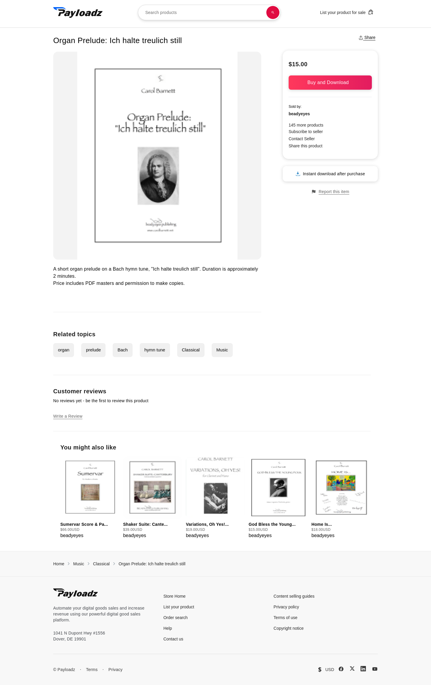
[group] (89, 497)
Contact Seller (302, 138)
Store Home (174, 596)
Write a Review (67, 416)
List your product (178, 606)
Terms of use (285, 617)
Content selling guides (293, 596)
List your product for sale (347, 12)
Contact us (173, 639)
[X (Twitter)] (352, 668)
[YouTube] (375, 669)
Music (222, 349)
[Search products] (272, 12)
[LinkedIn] (363, 668)
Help (167, 628)
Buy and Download (330, 82)
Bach (122, 349)
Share (366, 37)
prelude (93, 349)
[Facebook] (341, 669)
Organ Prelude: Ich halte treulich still (152, 563)
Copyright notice (288, 628)
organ (63, 349)
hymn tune (154, 349)
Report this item (330, 191)
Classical (191, 349)
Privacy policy (286, 606)
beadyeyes (299, 113)
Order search (175, 617)
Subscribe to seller (306, 131)
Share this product (306, 145)
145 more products (306, 125)
